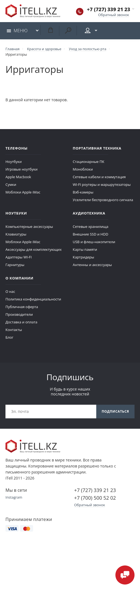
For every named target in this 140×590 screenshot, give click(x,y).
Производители (19, 314)
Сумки (10, 184)
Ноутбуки (13, 161)
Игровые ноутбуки (21, 169)
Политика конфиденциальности (33, 299)
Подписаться (115, 411)
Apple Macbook (18, 176)
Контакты (13, 329)
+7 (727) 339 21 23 (108, 9)
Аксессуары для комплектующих (33, 249)
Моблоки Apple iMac (22, 192)
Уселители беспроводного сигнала (103, 199)
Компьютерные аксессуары (29, 226)
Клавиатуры (15, 234)
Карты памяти (85, 249)
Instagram (13, 497)
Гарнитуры (14, 264)
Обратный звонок (113, 14)
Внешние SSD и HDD (90, 234)
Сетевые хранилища (90, 226)
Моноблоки (83, 169)
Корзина (50, 30)
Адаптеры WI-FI (18, 257)
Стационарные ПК (88, 161)
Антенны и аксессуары (92, 264)
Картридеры (83, 257)
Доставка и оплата (21, 322)
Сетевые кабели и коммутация (99, 176)
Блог (9, 337)
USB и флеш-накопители (94, 241)
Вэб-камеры (83, 192)
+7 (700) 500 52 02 (95, 497)
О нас (10, 291)
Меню (17, 31)
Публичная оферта (21, 306)
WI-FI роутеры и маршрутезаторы (102, 184)
